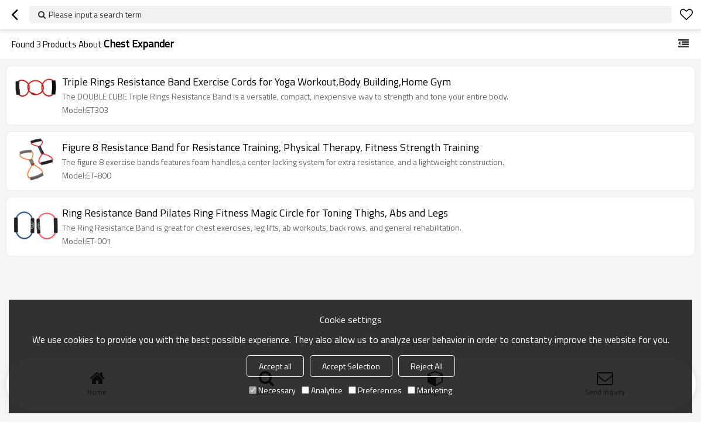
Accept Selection (351, 366)
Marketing (430, 390)
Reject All (427, 366)
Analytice (322, 390)
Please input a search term (95, 14)
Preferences (375, 390)
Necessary (272, 390)
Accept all (275, 366)
